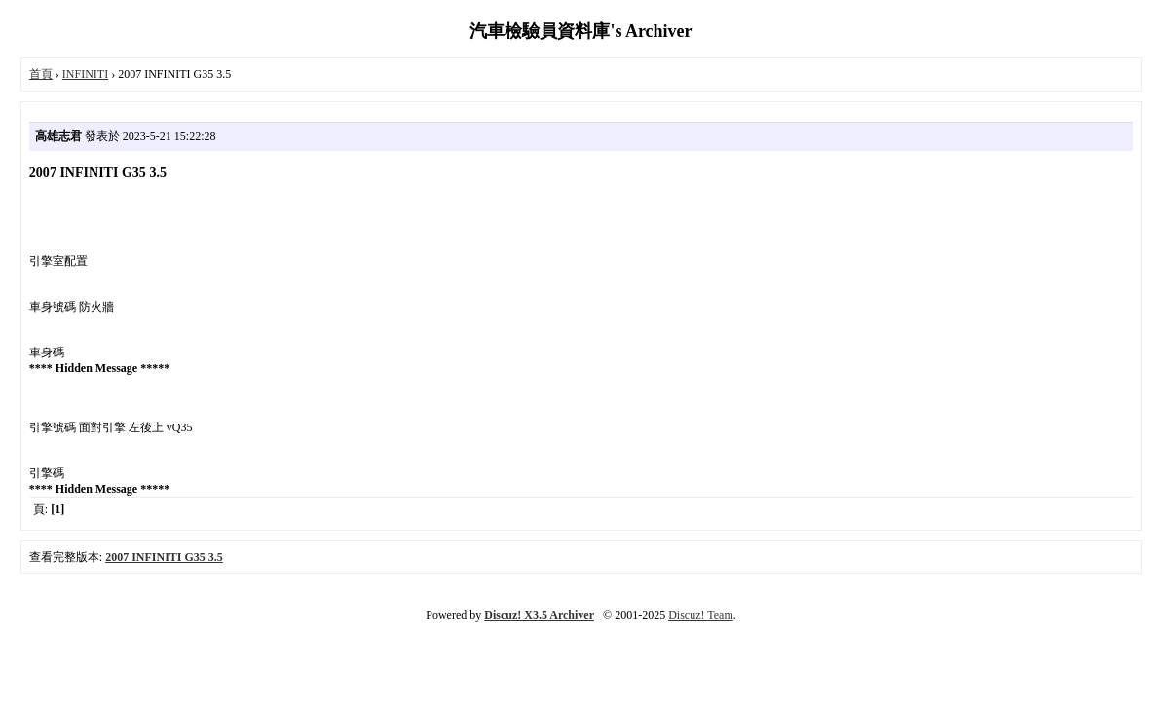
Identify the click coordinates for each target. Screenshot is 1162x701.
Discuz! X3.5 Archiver (539, 615)
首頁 (41, 74)
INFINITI (85, 74)
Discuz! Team (700, 615)
